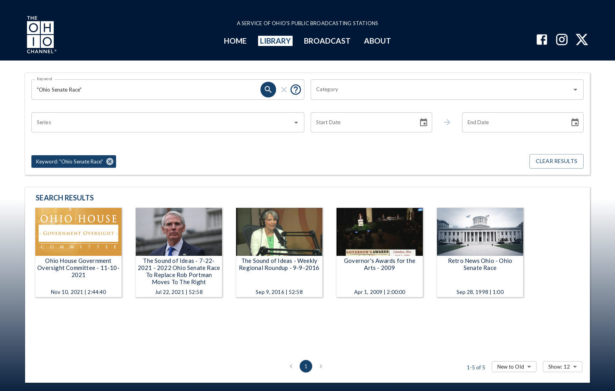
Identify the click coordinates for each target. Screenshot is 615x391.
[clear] (284, 89)
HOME (235, 40)
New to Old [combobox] (510, 366)
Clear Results (556, 161)
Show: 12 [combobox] (559, 366)
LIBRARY (275, 40)
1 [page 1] (306, 366)
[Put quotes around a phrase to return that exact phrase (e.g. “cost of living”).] (295, 89)
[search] (268, 89)
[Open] (575, 89)
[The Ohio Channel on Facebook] (542, 40)
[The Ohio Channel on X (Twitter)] (582, 40)
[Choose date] (423, 122)
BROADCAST (327, 40)
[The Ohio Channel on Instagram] (562, 40)
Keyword (45, 78)
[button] (73, 161)
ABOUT (377, 40)
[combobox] (441, 89)
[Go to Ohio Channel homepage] (40, 36)
